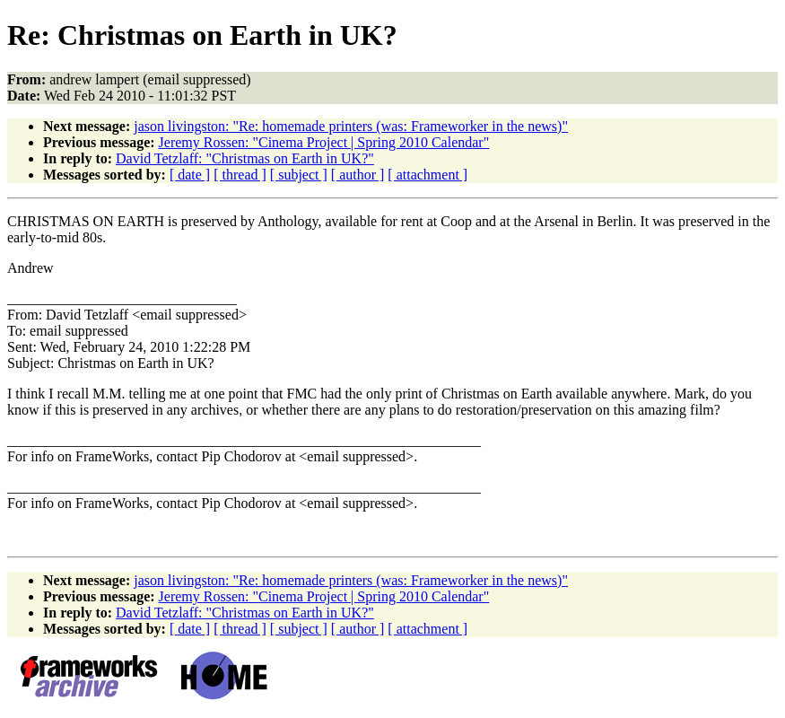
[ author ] (358, 174)
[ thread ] (240, 174)
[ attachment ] (427, 174)
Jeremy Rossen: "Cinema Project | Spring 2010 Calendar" (324, 142)
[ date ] (190, 174)
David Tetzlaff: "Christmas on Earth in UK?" (245, 158)
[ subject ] (298, 174)
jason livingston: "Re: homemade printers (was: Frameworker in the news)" (351, 126)
